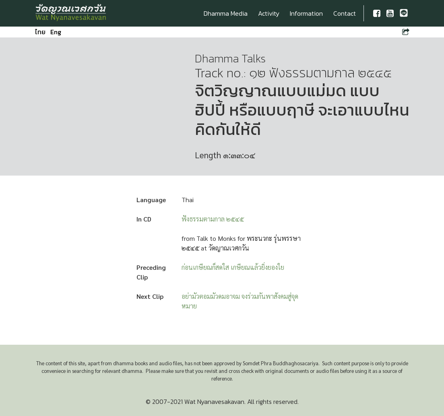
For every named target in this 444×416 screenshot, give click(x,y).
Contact (344, 13)
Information (306, 13)
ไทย (40, 32)
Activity (268, 13)
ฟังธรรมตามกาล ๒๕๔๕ (213, 219)
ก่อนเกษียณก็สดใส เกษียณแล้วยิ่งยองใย (233, 267)
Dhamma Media (226, 13)
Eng (55, 32)
